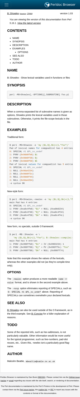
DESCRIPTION (20, 45)
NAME (15, 38)
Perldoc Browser (60, 4)
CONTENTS (17, 31)
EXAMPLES (18, 48)
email (11, 381)
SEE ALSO (18, 55)
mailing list (42, 390)
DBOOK (41, 377)
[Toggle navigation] (6, 4)
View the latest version (29, 23)
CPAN (29, 14)
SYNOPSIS (18, 41)
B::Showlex (13, 13)
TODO (15, 59)
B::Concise (37, 313)
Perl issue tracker (27, 390)
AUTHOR (17, 62)
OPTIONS (23, 52)
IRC (52, 390)
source (23, 14)
